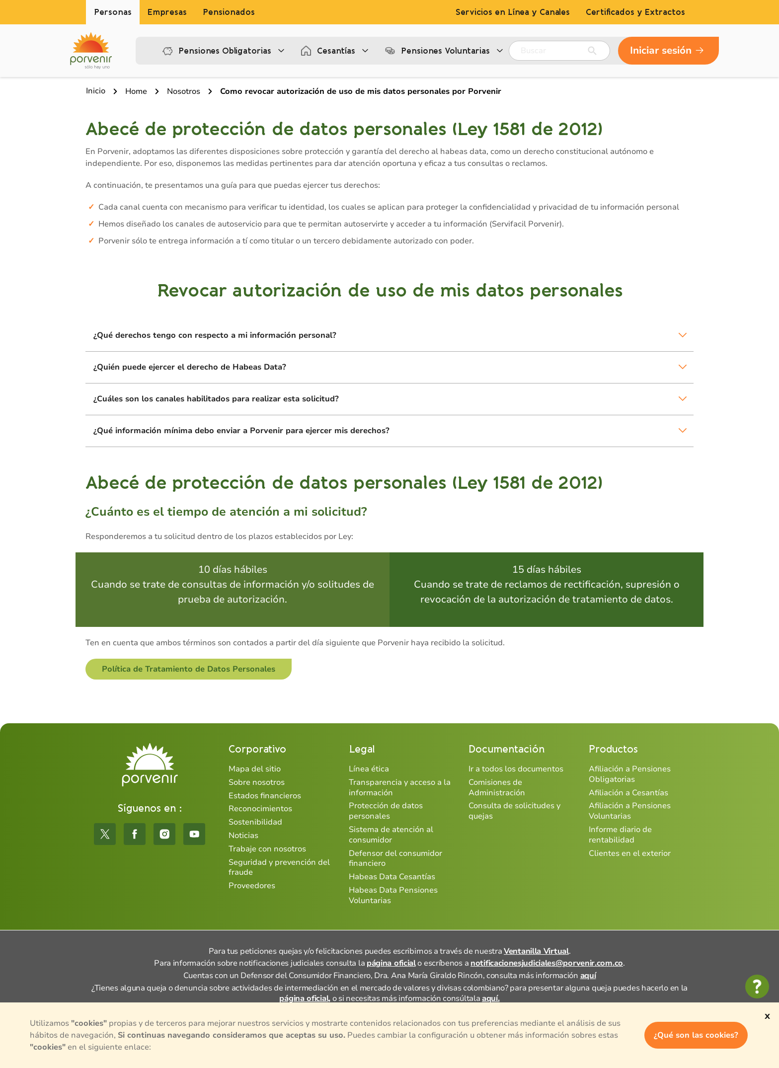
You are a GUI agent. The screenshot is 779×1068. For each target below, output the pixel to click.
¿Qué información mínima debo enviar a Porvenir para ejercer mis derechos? (241, 430)
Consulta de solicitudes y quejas (514, 811)
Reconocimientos (260, 808)
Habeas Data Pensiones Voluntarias (393, 895)
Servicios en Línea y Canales (513, 12)
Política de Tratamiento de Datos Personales (188, 669)
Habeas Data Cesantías (392, 876)
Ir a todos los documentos (515, 768)
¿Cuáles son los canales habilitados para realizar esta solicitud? (216, 398)
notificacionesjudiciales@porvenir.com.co (546, 963)
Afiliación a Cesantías (628, 792)
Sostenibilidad (255, 822)
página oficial (391, 963)
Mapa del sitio (255, 768)
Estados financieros (265, 795)
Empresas (167, 12)
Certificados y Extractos (635, 12)
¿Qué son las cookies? (696, 1035)
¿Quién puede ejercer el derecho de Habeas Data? (189, 367)
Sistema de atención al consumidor (391, 834)
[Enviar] (592, 51)
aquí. (491, 998)
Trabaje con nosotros (267, 848)
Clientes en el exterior (630, 853)
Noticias (243, 835)
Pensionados (229, 12)
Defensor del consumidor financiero (395, 858)
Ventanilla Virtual (536, 951)
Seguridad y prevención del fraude (279, 867)
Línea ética (369, 768)
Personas (113, 12)
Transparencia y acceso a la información (400, 787)
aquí (588, 975)
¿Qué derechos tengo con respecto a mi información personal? (214, 335)
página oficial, (304, 998)
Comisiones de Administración (496, 787)
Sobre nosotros (257, 782)
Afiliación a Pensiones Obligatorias (630, 774)
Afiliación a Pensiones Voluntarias (630, 811)
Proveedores (252, 885)
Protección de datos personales (386, 811)
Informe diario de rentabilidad (620, 834)
